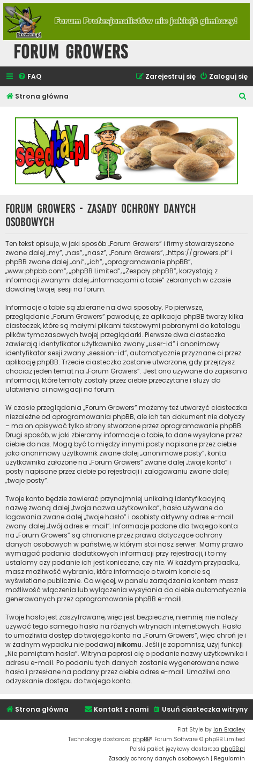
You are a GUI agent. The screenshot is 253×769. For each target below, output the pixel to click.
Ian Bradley (229, 730)
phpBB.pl (233, 749)
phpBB (141, 739)
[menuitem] (29, 77)
